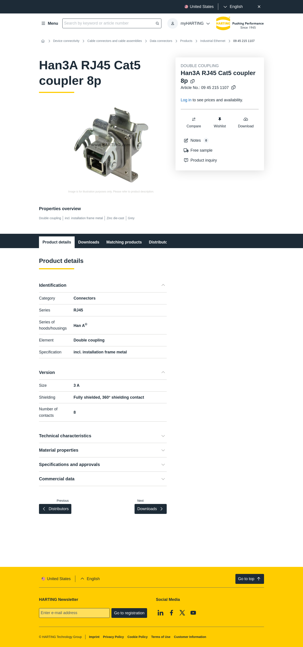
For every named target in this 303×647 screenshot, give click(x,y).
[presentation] (232, 7)
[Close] (259, 7)
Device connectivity (66, 41)
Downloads (88, 242)
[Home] (43, 41)
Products (186, 41)
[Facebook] (171, 612)
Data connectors (161, 41)
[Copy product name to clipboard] (192, 81)
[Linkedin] (160, 612)
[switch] (193, 119)
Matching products (124, 242)
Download (245, 122)
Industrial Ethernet (212, 41)
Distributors (160, 242)
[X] (182, 612)
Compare (194, 122)
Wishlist (220, 122)
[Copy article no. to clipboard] (233, 88)
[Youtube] (193, 612)
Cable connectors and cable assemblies (114, 41)
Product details (56, 242)
